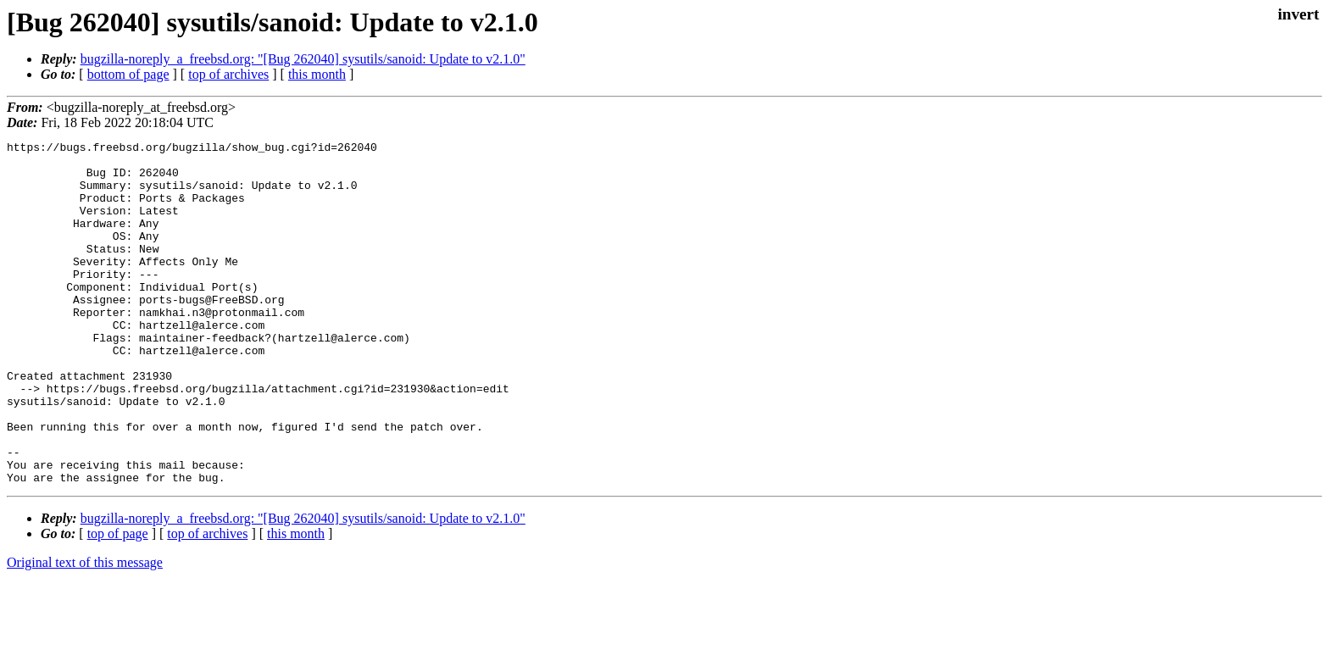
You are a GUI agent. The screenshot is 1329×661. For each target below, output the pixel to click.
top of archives (228, 74)
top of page (117, 602)
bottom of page (128, 74)
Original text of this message (85, 631)
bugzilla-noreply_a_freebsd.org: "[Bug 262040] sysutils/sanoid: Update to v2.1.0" (303, 59)
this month (317, 74)
